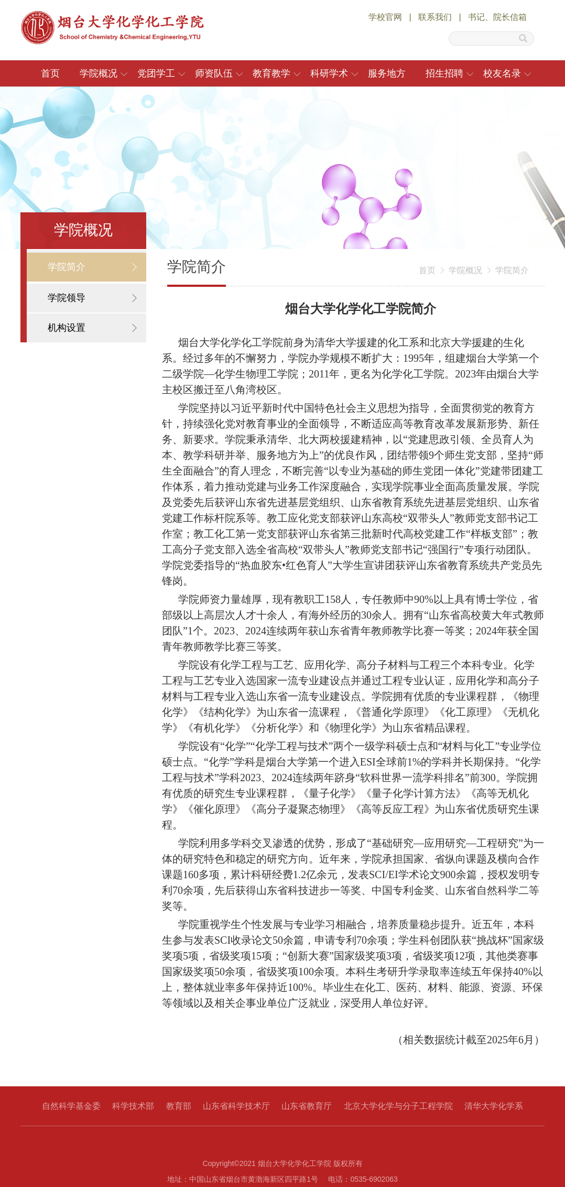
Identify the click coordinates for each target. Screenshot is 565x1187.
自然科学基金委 (71, 1106)
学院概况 (98, 73)
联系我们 (435, 17)
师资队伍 (214, 73)
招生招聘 (444, 73)
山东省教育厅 (306, 1106)
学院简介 (512, 270)
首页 (50, 73)
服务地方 (387, 73)
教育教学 (271, 73)
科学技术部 (133, 1106)
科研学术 (329, 73)
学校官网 (385, 17)
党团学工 (156, 73)
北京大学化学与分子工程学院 (398, 1106)
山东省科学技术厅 (236, 1106)
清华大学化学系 (493, 1106)
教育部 (178, 1106)
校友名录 (502, 73)
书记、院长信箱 (497, 17)
